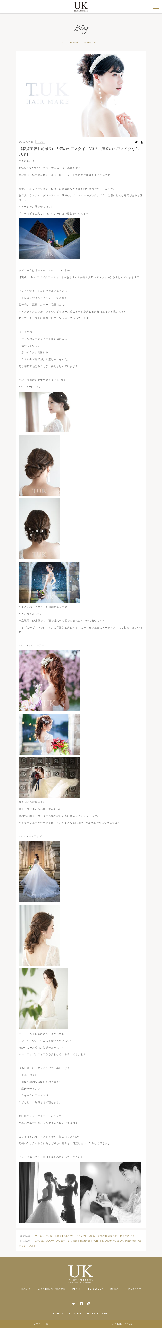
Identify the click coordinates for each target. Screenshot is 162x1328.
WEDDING (91, 42)
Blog (114, 1289)
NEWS (74, 42)
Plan (76, 1289)
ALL (62, 42)
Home (26, 1289)
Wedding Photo (51, 1289)
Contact (133, 1289)
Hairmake (95, 1289)
